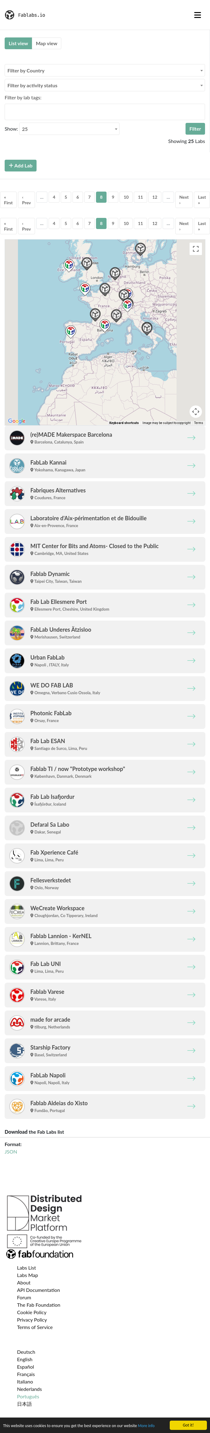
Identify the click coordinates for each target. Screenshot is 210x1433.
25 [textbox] (25, 129)
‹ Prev (26, 199)
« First (8, 199)
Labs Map (27, 1275)
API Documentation (38, 1290)
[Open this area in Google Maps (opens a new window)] (17, 421)
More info (147, 1425)
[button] (104, 325)
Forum (24, 1297)
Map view (46, 43)
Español (25, 1367)
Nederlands (29, 1389)
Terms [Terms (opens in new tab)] (198, 423)
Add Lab (21, 165)
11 (140, 197)
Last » (202, 199)
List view (18, 43)
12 (154, 197)
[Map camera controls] (196, 411)
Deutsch (26, 1352)
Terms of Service (35, 1327)
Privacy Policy (32, 1320)
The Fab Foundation (38, 1305)
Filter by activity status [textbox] (32, 85)
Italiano (25, 1381)
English (25, 1359)
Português (28, 1396)
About (24, 1282)
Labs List (26, 1268)
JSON (11, 1151)
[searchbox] (8, 112)
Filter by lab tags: (23, 97)
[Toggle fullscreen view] (196, 249)
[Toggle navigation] (197, 14)
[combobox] (105, 70)
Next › (184, 199)
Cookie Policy (31, 1312)
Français (26, 1374)
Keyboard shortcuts (124, 423)
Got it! (188, 1425)
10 (126, 197)
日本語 (24, 1404)
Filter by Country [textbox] (26, 70)
